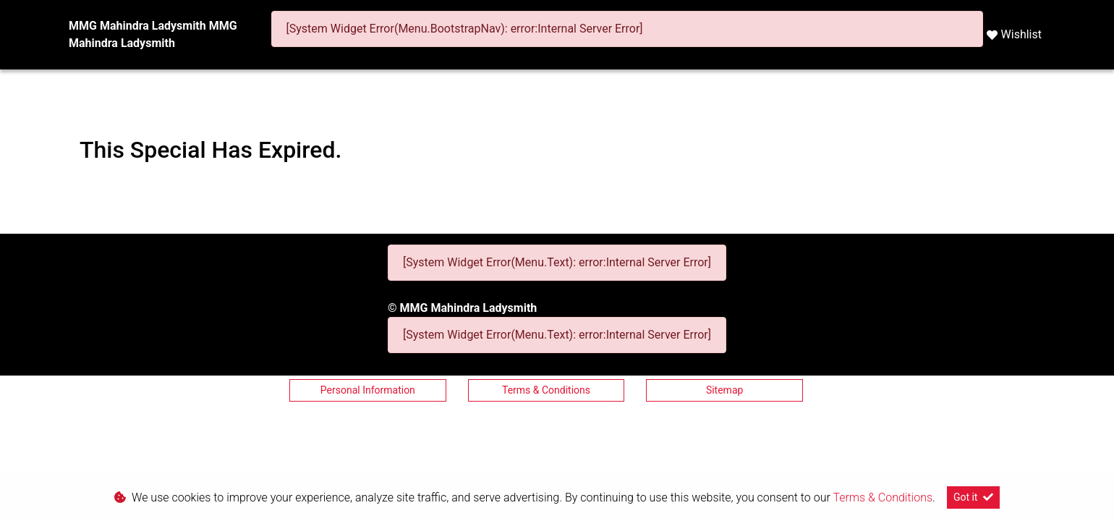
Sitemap (724, 390)
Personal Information (367, 390)
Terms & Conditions (546, 390)
